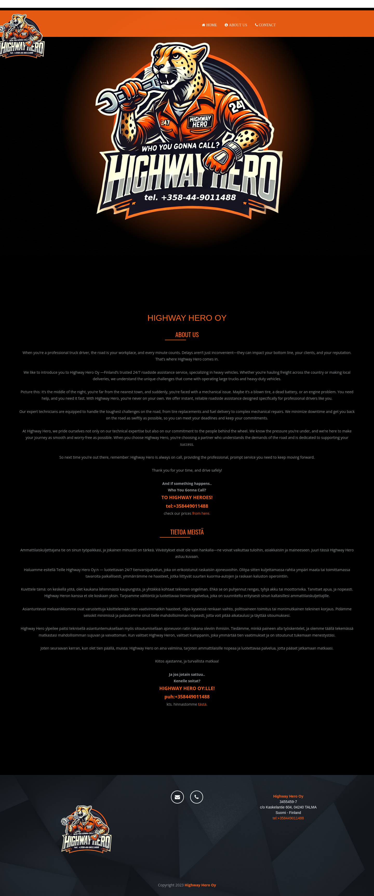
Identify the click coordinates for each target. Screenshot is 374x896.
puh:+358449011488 (187, 696)
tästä (202, 704)
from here (200, 513)
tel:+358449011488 (187, 506)
